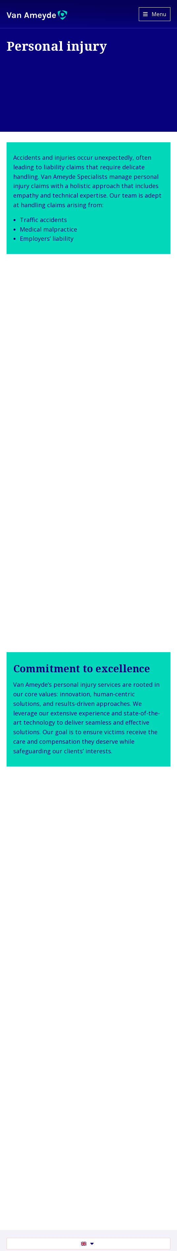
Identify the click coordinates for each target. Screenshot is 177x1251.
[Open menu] (154, 14)
